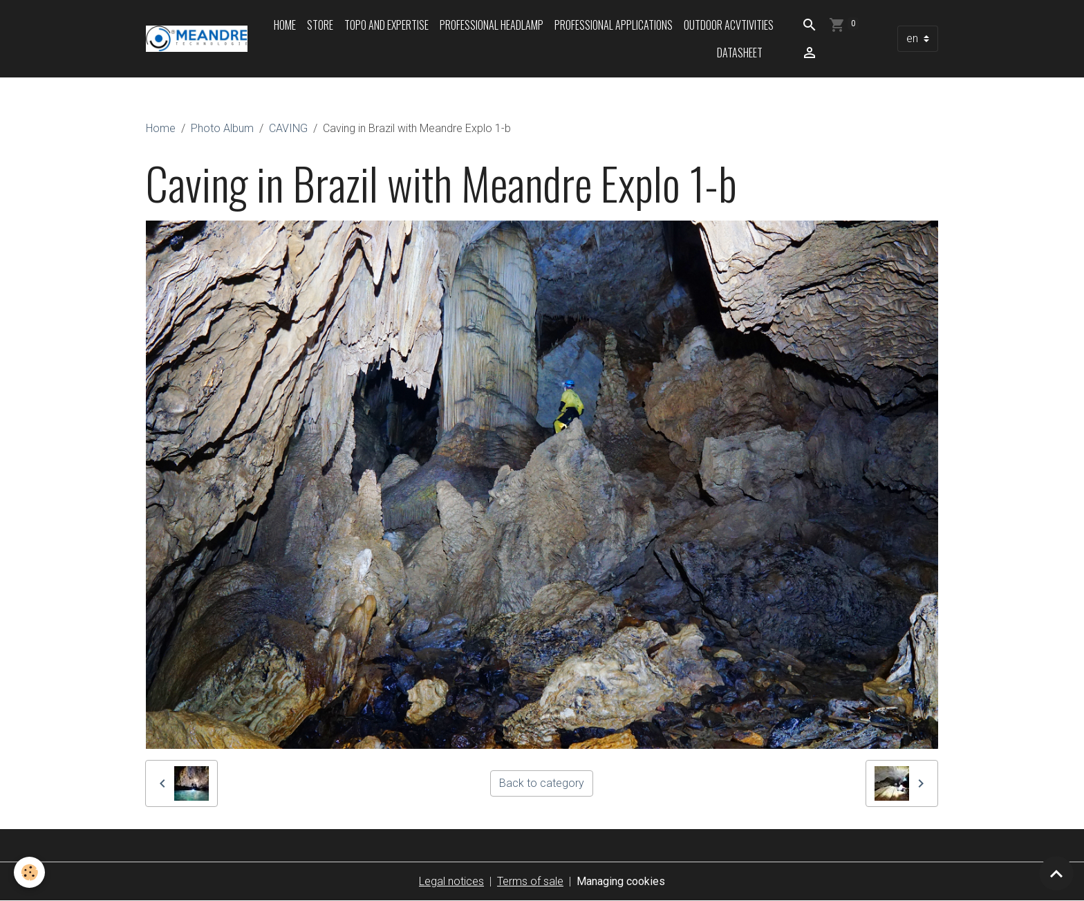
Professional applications (613, 25)
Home (285, 25)
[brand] (196, 39)
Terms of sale (530, 881)
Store (320, 25)
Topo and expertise (386, 25)
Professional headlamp (491, 25)
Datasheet (740, 52)
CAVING (288, 128)
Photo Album (222, 128)
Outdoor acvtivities (729, 25)
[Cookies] (29, 872)
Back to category (541, 783)
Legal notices (451, 881)
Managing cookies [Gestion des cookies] (621, 881)
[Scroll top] (1056, 873)
